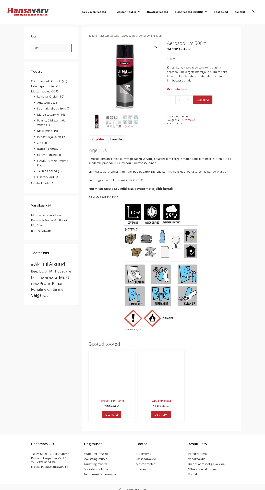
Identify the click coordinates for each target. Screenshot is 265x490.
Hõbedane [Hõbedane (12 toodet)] (63, 271)
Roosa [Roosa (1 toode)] (49, 290)
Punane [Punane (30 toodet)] (59, 283)
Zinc (40, 143)
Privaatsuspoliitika (96, 469)
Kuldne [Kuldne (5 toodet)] (49, 278)
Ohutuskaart (179, 89)
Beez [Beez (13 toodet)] (35, 271)
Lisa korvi (202, 100)
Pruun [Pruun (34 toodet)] (45, 283)
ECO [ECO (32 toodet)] (43, 271)
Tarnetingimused (95, 464)
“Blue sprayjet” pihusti (203, 469)
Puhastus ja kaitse (49, 137)
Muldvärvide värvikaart (46, 215)
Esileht (93, 35)
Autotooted (44, 102)
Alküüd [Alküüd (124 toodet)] (57, 264)
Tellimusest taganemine (99, 474)
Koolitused (221, 11)
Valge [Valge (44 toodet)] (36, 295)
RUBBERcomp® (47, 149)
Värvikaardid (197, 459)
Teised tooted (128, 35)
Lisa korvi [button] (111, 414)
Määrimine (44, 131)
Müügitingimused (95, 454)
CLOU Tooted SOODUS (193, 12)
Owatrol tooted (157, 11)
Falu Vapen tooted (97, 12)
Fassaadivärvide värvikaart (49, 220)
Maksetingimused (95, 459)
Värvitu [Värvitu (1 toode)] (45, 296)
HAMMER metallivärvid (52, 161)
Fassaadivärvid (146, 459)
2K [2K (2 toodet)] (32, 265)
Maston (179, 123)
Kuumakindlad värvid (51, 108)
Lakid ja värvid (47, 96)
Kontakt (240, 11)
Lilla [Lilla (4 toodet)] (56, 278)
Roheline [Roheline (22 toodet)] (38, 289)
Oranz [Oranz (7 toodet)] (35, 284)
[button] (155, 46)
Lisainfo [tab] (116, 139)
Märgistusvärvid (48, 114)
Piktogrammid (198, 454)
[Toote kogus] (179, 100)
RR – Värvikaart (41, 231)
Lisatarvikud (45, 177)
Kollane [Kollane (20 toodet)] (37, 277)
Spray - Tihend (47, 155)
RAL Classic (38, 225)
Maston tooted (130, 12)
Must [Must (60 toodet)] (64, 277)
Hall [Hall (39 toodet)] (50, 271)
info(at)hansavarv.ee (54, 467)
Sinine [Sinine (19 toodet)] (58, 289)
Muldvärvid (143, 454)
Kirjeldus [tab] (98, 139)
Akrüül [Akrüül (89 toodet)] (41, 264)
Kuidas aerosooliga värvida (206, 464)
